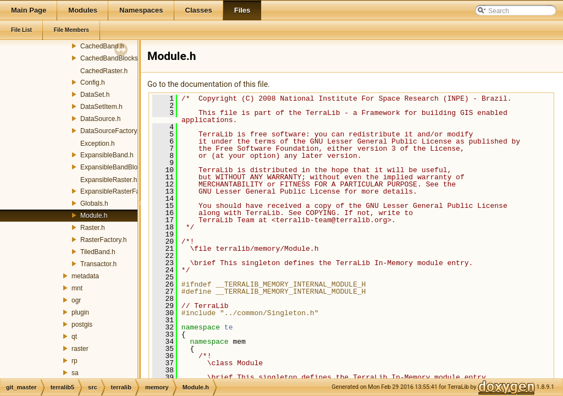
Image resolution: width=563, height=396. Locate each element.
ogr (76, 300)
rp (74, 361)
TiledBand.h (97, 252)
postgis (81, 324)
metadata (85, 276)
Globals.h (94, 203)
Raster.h (92, 228)
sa (75, 373)
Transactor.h (98, 264)
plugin (80, 312)
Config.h (92, 82)
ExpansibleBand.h (107, 155)
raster (80, 349)
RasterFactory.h (103, 240)
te (228, 327)
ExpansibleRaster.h (108, 180)
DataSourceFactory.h (111, 131)
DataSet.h (94, 94)
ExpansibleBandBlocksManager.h (129, 167)
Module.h (93, 215)
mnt (76, 288)
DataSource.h (100, 119)
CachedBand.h (102, 46)
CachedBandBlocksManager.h (124, 58)
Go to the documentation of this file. (208, 84)
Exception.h (97, 143)
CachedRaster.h (104, 71)
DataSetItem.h (101, 107)
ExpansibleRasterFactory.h (119, 191)
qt (74, 336)
